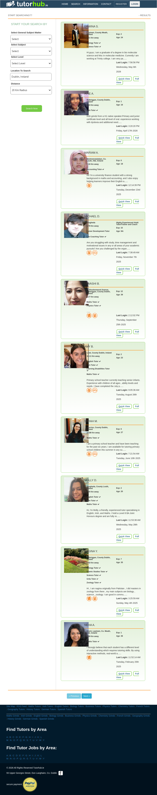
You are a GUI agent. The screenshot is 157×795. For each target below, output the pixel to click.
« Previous (74, 696)
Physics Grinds (89, 716)
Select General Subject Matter (26, 32)
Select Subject (18, 44)
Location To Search (21, 70)
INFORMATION (90, 4)
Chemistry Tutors (126, 706)
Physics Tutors (110, 706)
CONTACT (106, 4)
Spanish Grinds (46, 719)
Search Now (32, 108)
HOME (65, 4)
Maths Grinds (12, 716)
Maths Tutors (34, 706)
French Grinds (123, 716)
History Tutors (33, 709)
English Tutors (62, 706)
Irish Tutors (47, 706)
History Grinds (14, 719)
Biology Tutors (77, 706)
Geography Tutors (16, 709)
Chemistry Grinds (107, 716)
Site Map (10, 706)
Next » (87, 696)
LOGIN (134, 4)
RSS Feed (22, 706)
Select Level (17, 57)
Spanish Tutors (65, 709)
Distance (15, 83)
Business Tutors (93, 706)
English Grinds (41, 716)
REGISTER (121, 4)
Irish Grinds (26, 716)
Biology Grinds (56, 716)
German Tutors (49, 709)
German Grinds (30, 719)
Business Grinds (73, 716)
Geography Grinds (141, 716)
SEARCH (75, 4)
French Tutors (142, 706)
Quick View (124, 79)
